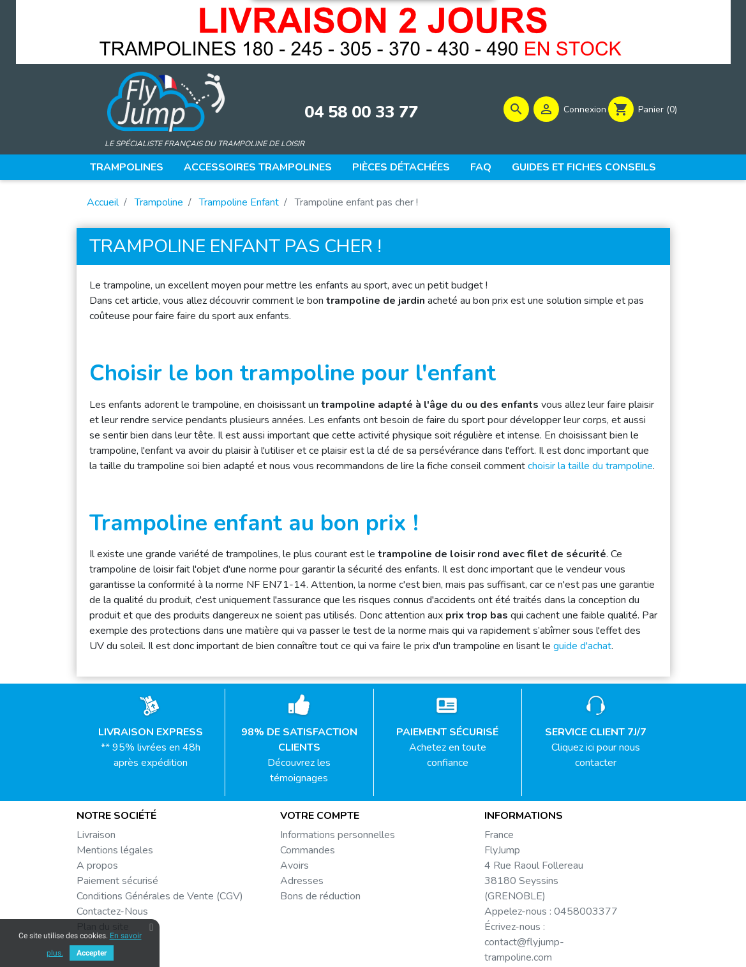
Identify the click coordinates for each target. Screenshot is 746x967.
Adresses (302, 883)
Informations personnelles (337, 837)
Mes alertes (307, 913)
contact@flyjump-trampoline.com (524, 951)
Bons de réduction (320, 898)
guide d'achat (582, 648)
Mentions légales (115, 852)
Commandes (307, 852)
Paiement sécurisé (117, 883)
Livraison (96, 837)
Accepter (92, 952)
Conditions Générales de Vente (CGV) (160, 898)
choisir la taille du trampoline (590, 468)
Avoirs (294, 867)
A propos (97, 867)
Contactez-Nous (112, 913)
